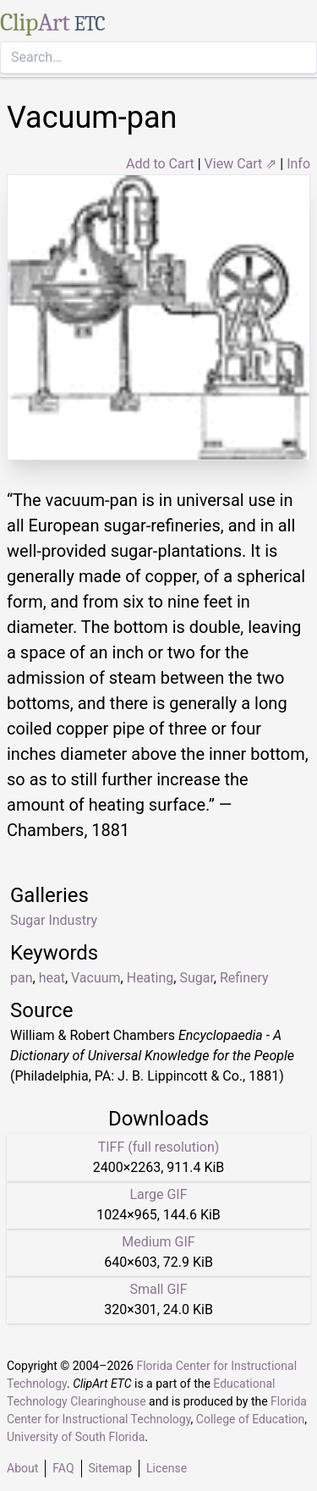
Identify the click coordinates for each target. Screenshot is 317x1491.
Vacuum (96, 978)
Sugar (196, 978)
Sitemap (110, 1468)
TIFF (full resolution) (159, 1147)
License (166, 1468)
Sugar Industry (53, 920)
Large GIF (158, 1194)
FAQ (63, 1468)
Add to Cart (160, 164)
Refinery (244, 978)
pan (21, 978)
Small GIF (158, 1289)
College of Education (250, 1419)
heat (52, 978)
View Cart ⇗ (241, 164)
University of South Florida (76, 1437)
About (22, 1468)
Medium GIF (158, 1242)
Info (298, 164)
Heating (150, 978)
